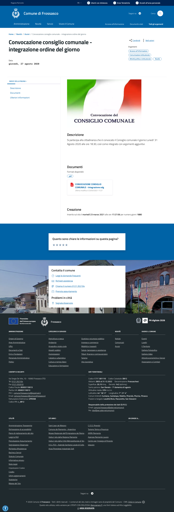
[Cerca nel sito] (160, 13)
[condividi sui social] (134, 40)
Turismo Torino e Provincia (98, 429)
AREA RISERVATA (85, 508)
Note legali (13, 464)
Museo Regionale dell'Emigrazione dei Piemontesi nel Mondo (73, 433)
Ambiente (52, 342)
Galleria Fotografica (149, 350)
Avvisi (27, 34)
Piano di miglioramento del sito (21, 433)
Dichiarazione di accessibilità (20, 429)
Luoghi (144, 342)
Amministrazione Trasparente (20, 425)
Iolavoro (91, 444)
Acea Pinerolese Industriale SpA (61, 448)
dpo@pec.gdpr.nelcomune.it (103, 410)
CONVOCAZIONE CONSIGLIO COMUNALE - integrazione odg (89, 186)
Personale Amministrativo (19, 357)
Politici (11, 361)
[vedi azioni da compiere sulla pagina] (148, 40)
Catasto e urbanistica (57, 357)
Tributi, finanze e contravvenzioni (94, 354)
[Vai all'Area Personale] (148, 3)
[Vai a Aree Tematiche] (121, 3)
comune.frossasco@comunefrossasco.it (30, 395)
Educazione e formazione (59, 365)
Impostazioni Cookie (17, 468)
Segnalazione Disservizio (18, 444)
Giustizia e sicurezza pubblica (92, 338)
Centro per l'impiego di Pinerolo (100, 440)
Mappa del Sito (15, 483)
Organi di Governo (16, 338)
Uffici (11, 346)
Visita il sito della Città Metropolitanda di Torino (67, 440)
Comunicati (119, 342)
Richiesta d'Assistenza (17, 448)
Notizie (118, 338)
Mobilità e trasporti (88, 346)
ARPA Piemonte (94, 433)
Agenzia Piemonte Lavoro (98, 437)
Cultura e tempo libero (57, 361)
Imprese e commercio (89, 342)
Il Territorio (146, 346)
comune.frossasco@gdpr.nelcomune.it (109, 407)
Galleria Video (147, 354)
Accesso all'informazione (114, 24)
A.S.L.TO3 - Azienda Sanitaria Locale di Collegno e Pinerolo (72, 444)
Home (11, 34)
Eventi (144, 338)
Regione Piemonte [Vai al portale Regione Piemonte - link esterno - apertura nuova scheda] (17, 3)
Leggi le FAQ (14, 437)
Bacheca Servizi (15, 452)
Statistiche (13, 479)
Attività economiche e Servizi (153, 357)
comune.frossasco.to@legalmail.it (27, 393)
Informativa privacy (16, 460)
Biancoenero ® (96, 505)
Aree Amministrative (17, 342)
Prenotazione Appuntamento (20, 440)
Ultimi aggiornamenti (17, 475)
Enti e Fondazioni (15, 354)
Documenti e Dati (16, 350)
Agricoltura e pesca (56, 338)
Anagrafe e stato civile (58, 346)
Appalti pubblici (55, 350)
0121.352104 (17, 381)
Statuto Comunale (16, 456)
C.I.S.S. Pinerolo (94, 425)
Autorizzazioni (54, 354)
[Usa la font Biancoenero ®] (97, 3)
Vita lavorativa (87, 361)
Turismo (84, 357)
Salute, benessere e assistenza (93, 350)
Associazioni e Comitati (151, 361)
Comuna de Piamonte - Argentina (62, 429)
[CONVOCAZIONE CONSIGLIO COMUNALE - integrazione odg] (72, 185)
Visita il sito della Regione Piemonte (63, 437)
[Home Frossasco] (34, 13)
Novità (19, 34)
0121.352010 (17, 384)
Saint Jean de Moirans (57, 425)
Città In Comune (134, 501)
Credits (11, 471)
